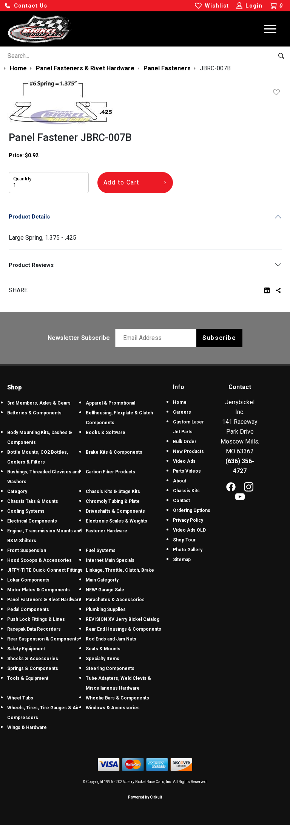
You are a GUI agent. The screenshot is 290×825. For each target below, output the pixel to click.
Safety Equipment (26, 648)
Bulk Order (184, 441)
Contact (181, 500)
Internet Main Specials (110, 560)
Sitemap (182, 559)
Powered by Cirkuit (145, 797)
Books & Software (105, 432)
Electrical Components (32, 521)
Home (180, 402)
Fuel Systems (101, 550)
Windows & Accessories (113, 707)
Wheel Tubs (20, 698)
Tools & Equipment (27, 678)
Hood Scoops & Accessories (39, 560)
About (179, 481)
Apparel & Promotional (110, 403)
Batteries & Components (34, 413)
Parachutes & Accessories (115, 599)
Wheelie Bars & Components (117, 698)
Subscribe (219, 337)
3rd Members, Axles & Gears (39, 403)
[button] (25, 6)
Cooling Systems (26, 511)
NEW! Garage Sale (105, 589)
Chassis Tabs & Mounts (32, 501)
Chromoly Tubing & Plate (113, 501)
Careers (182, 412)
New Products (188, 451)
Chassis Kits (186, 490)
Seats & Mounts (103, 648)
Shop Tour (184, 540)
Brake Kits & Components (114, 452)
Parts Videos (187, 471)
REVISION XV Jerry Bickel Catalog (122, 619)
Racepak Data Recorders (34, 629)
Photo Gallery (187, 549)
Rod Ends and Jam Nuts (111, 639)
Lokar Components (28, 580)
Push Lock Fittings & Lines (36, 619)
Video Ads (184, 461)
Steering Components (110, 668)
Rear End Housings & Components (123, 629)
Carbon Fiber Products (110, 472)
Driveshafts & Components (115, 511)
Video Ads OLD (189, 530)
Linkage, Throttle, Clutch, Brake (120, 570)
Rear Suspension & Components (43, 639)
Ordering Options (191, 510)
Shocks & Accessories (32, 658)
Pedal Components (28, 609)
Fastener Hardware (106, 530)
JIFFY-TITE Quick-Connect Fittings (45, 570)
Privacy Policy (188, 520)
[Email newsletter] (157, 338)
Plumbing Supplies (106, 609)
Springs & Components (32, 668)
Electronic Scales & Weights (116, 521)
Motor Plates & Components (38, 589)
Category (17, 491)
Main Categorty (102, 580)
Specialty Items (102, 658)
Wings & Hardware (27, 727)
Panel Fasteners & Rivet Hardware (44, 599)
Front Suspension (26, 550)
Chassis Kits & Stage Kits (113, 491)
